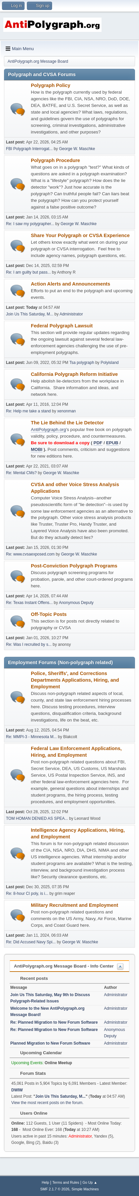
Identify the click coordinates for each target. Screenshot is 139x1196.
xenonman (66, 411)
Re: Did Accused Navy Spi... (31, 942)
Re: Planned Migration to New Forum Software (54, 1022)
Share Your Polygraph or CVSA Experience (80, 235)
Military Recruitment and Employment (74, 905)
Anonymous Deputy (76, 602)
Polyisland (110, 362)
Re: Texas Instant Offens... (29, 602)
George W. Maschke (77, 148)
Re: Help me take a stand (28, 411)
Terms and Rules (65, 1182)
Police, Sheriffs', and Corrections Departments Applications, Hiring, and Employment (75, 680)
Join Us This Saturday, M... (29, 314)
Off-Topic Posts (49, 614)
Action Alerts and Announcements (70, 284)
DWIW (17, 1090)
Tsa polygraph (81, 362)
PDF (98, 442)
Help (45, 1182)
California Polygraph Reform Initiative (74, 374)
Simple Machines (85, 1189)
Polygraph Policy (50, 85)
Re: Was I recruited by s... (28, 644)
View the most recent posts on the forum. (47, 1102)
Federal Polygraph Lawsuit (62, 325)
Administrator (71, 314)
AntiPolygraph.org (48, 429)
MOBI (36, 449)
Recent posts (31, 978)
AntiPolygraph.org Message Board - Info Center (64, 966)
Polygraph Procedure (55, 160)
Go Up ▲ (89, 1182)
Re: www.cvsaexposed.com (30, 554)
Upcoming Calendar (38, 1052)
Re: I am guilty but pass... (28, 272)
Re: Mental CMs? (21, 472)
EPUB (112, 442)
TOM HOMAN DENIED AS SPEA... (37, 818)
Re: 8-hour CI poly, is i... (27, 893)
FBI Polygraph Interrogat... (29, 148)
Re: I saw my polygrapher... (30, 223)
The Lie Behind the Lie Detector (67, 422)
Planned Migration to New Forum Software (50, 1043)
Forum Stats (30, 1073)
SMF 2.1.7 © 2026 (54, 1189)
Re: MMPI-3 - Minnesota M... (31, 736)
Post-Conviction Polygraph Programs (74, 565)
